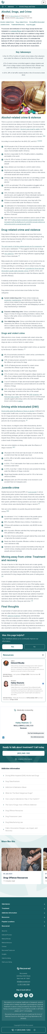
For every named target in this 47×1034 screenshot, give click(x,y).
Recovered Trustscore (8, 950)
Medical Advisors (7, 942)
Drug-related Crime (22, 22)
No (34, 647)
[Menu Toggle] (44, 2)
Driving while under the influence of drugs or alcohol (17, 411)
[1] (37, 141)
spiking (20, 401)
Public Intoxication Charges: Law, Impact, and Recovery (20, 829)
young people (32, 492)
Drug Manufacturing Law (13, 822)
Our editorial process (37, 737)
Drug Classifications (11, 781)
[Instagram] (21, 995)
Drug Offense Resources (13, 811)
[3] (43, 136)
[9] (8, 511)
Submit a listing (6, 958)
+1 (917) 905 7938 (23, 984)
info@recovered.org (23, 981)
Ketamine (36, 394)
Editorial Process (7, 935)
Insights (4, 954)
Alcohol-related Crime (7, 22)
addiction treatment (14, 616)
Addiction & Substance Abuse (14, 787)
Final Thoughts (30, 24)
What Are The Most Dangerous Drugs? (18, 793)
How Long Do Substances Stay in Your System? (21, 799)
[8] (39, 503)
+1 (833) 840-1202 (23, 1030)
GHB (30, 394)
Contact (4, 946)
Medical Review (6, 938)
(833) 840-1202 (23, 753)
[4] (44, 136)
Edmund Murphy (14, 16)
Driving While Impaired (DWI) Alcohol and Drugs (21, 776)
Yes (12, 647)
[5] (41, 141)
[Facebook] (16, 995)
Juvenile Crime (5, 24)
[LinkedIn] (3, 737)
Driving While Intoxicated (37, 22)
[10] (2, 576)
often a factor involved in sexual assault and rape (28, 220)
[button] (23, 759)
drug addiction (9, 254)
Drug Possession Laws (12, 816)
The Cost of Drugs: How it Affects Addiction (20, 805)
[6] (26, 420)
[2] (21, 241)
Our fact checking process (36, 733)
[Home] (3, 6)
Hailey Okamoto (20, 18)
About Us (4, 931)
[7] (14, 447)
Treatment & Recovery (18, 24)
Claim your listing (7, 962)
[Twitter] (26, 995)
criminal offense (16, 31)
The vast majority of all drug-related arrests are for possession (21, 246)
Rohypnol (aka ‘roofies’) (12, 397)
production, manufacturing (12, 300)
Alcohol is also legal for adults (30, 129)
